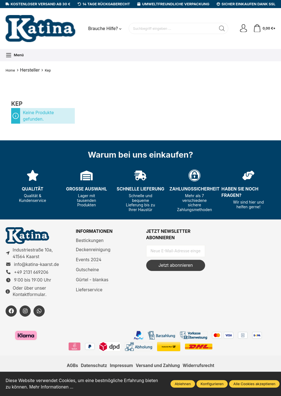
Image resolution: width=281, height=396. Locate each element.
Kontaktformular (29, 295)
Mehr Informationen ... (52, 387)
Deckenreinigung (93, 249)
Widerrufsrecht (200, 366)
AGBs (71, 366)
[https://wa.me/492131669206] (39, 311)
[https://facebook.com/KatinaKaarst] (11, 311)
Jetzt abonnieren (175, 265)
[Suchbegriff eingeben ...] (172, 28)
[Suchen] (221, 28)
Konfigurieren (212, 384)
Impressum (121, 366)
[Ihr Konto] (243, 28)
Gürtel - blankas (92, 279)
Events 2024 (89, 259)
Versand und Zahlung (158, 366)
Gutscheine (87, 269)
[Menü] (15, 55)
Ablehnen (183, 384)
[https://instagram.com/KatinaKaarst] (25, 311)
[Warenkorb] (264, 28)
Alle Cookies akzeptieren (254, 384)
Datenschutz (93, 366)
